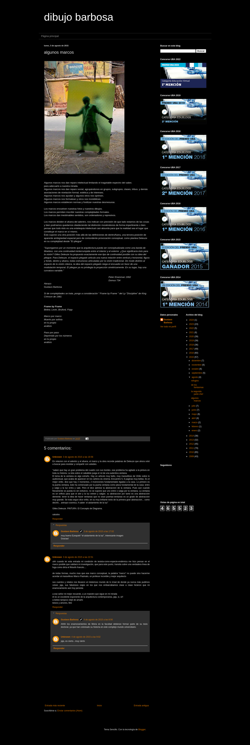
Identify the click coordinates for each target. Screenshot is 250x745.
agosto (195, 377)
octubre (195, 369)
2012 (192, 444)
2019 (192, 340)
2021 (192, 332)
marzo (195, 422)
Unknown (57, 457)
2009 (192, 456)
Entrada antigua (141, 705)
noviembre (197, 365)
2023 (192, 324)
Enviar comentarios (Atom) (69, 710)
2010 (192, 452)
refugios (195, 380)
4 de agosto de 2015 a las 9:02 (86, 637)
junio (194, 410)
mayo (194, 414)
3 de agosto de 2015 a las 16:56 (78, 457)
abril (194, 418)
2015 (192, 357)
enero (195, 430)
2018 (192, 345)
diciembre (196, 360)
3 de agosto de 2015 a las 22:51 (78, 557)
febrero (195, 426)
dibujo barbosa (78, 17)
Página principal (50, 36)
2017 (192, 349)
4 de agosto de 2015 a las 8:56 (98, 619)
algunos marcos (196, 399)
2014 (192, 436)
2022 (192, 328)
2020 (192, 336)
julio (194, 406)
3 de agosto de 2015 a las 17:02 (99, 531)
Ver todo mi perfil (168, 326)
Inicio (99, 705)
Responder (58, 519)
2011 (192, 448)
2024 (192, 320)
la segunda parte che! (197, 392)
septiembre (197, 373)
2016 (192, 353)
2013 (192, 440)
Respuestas (61, 525)
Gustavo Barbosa (69, 531)
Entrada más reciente (55, 705)
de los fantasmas (197, 386)
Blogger (142, 729)
